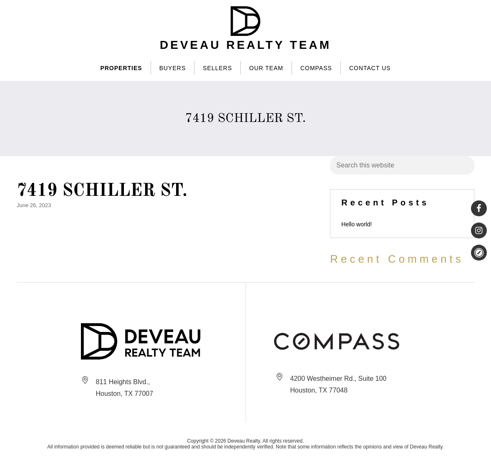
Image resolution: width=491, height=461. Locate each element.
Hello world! (356, 224)
